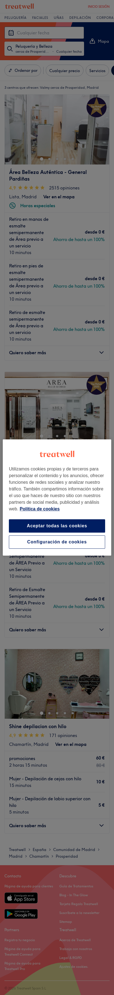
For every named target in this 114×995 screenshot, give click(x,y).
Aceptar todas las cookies (57, 525)
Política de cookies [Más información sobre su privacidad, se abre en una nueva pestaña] (40, 509)
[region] (57, 497)
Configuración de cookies (57, 542)
